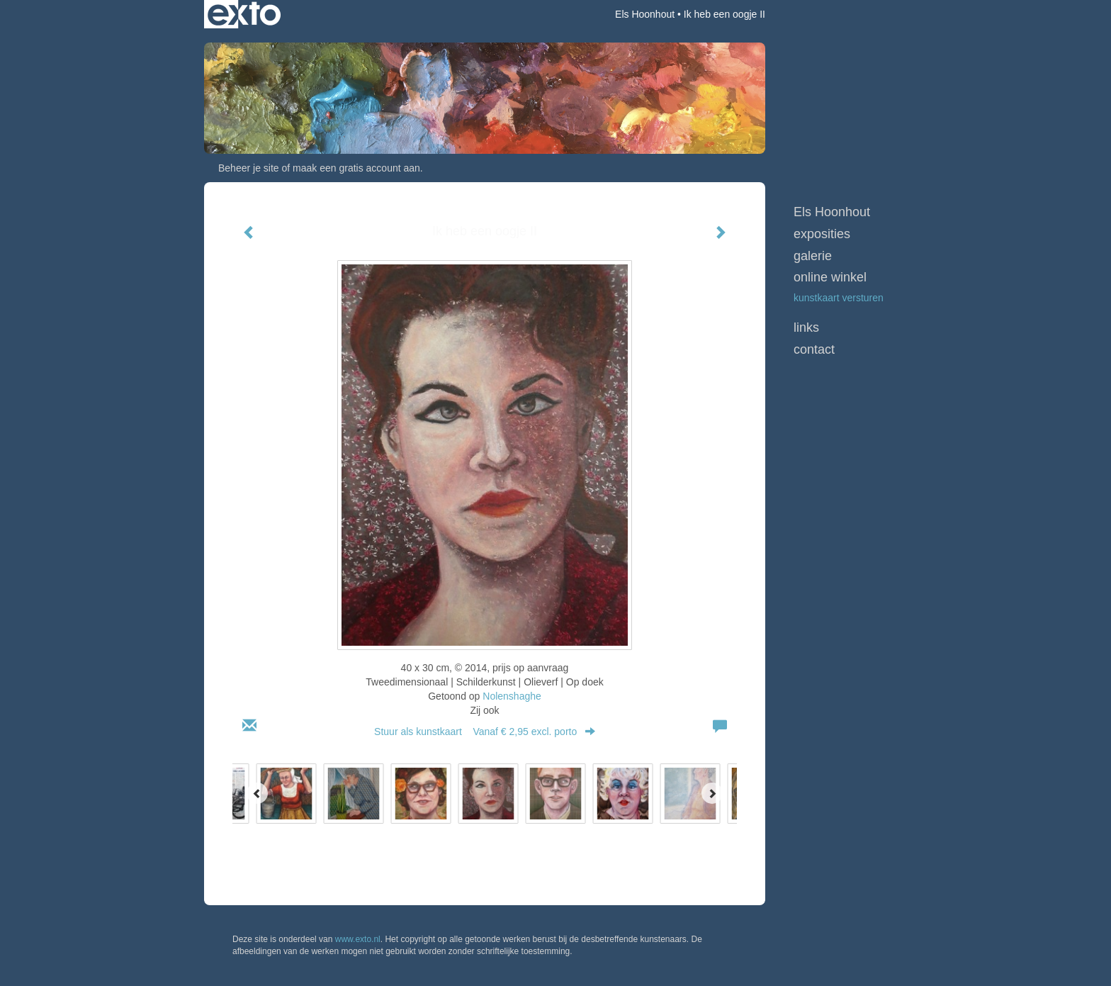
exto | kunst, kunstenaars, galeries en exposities (244, 14)
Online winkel (830, 277)
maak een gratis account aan (356, 168)
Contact (814, 349)
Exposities (822, 234)
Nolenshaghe (512, 696)
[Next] (712, 793)
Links (806, 327)
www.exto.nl (357, 939)
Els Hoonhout (645, 14)
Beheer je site (248, 168)
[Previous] (257, 793)
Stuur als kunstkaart (484, 731)
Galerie (813, 256)
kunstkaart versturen (839, 297)
